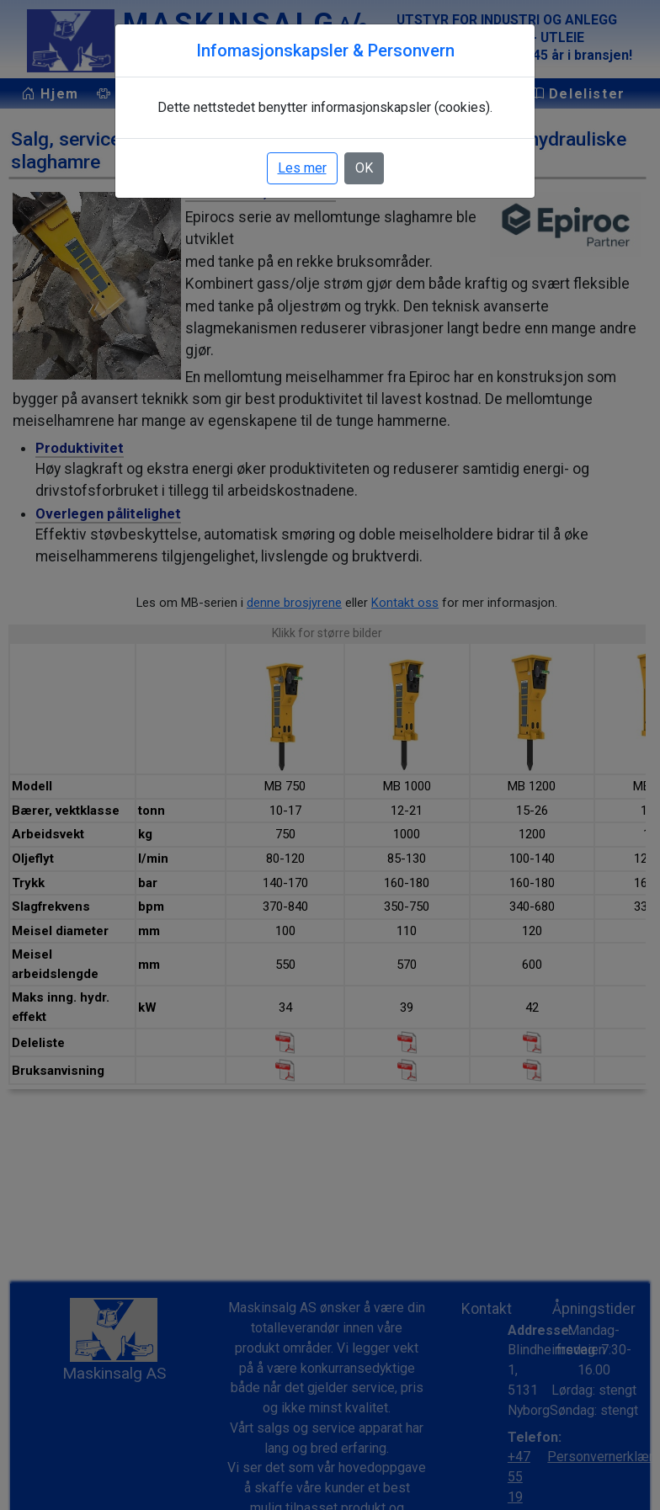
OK (366, 168)
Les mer (303, 168)
